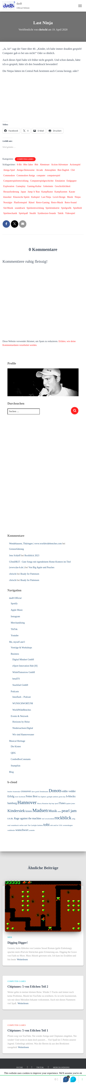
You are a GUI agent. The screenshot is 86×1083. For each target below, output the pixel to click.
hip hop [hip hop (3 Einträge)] (51, 803)
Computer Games (25, 159)
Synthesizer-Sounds (47, 213)
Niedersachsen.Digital (22, 728)
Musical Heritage (17, 741)
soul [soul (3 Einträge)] (8, 825)
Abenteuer (45, 164)
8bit (36, 164)
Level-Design (59, 197)
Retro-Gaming (43, 202)
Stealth (32, 213)
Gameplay (21, 186)
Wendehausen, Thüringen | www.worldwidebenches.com (35, 543)
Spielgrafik (66, 208)
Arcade (39, 170)
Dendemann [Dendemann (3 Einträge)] (44, 791)
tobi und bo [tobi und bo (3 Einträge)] (54, 825)
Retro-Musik (57, 202)
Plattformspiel (20, 202)
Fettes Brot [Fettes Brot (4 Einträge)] (32, 796)
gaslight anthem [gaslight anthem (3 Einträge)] (52, 797)
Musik (70, 197)
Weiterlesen (22, 959)
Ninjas (78, 197)
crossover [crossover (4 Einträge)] (26, 791)
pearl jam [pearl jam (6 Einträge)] (69, 811)
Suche (19, 1067)
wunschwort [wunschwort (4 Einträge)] (21, 830)
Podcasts (15, 691)
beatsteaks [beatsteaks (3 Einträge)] (16, 791)
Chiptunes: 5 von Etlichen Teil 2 (27, 986)
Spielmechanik (10, 213)
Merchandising (18, 623)
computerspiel (53, 175)
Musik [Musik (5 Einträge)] (52, 811)
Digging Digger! (17, 942)
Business (15, 654)
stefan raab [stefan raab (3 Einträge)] (23, 825)
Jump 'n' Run (34, 191)
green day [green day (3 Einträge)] (62, 797)
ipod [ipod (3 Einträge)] (56, 803)
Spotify (14, 603)
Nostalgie (7, 202)
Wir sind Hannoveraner (23, 734)
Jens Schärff (15, 555)
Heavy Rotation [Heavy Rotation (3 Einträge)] (42, 803)
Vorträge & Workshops (21, 647)
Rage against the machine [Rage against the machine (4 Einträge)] (27, 818)
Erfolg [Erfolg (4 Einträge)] (10, 796)
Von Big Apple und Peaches (41, 567)
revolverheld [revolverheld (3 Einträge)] (49, 819)
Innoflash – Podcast (21, 697)
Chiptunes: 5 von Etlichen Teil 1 (27, 1030)
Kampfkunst (47, 191)
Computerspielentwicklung (16, 181)
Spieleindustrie (52, 208)
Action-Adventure (59, 164)
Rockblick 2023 (32, 555)
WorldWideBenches (21, 710)
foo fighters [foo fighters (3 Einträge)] (42, 797)
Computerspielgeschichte (42, 181)
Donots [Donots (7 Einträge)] (55, 790)
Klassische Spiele (21, 197)
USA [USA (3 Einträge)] (60, 825)
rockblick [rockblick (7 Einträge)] (63, 817)
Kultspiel (35, 197)
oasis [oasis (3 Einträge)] (59, 811)
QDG (13, 753)
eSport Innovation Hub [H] (24, 666)
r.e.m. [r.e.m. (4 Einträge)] (10, 818)
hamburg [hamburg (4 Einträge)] (12, 803)
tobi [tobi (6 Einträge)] (46, 824)
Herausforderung (11, 191)
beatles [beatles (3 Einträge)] (9, 791)
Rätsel (31, 202)
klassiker (7, 197)
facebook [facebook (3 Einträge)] (22, 797)
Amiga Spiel (9, 170)
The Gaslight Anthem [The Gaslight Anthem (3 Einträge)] (35, 825)
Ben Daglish (63, 170)
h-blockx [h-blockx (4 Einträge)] (71, 796)
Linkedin (48, 1067)
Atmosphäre (50, 170)
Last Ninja (46, 197)
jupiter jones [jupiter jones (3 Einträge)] (70, 803)
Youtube (15, 635)
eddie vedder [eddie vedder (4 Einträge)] (69, 791)
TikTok (14, 629)
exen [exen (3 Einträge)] (16, 797)
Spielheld (77, 208)
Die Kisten (16, 746)
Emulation (60, 181)
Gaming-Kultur (34, 186)
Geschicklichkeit (62, 186)
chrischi (12, 574)
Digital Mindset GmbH (23, 659)
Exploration (8, 186)
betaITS (16, 678)
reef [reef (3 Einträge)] (43, 819)
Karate (72, 191)
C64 (73, 170)
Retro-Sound (71, 202)
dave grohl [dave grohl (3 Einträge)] (35, 791)
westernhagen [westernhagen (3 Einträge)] (68, 825)
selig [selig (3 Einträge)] (73, 819)
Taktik (60, 213)
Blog (11, 772)
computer (41, 175)
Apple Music (17, 610)
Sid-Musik (8, 208)
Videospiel (70, 213)
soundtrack (20, 208)
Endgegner (72, 181)
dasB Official (15, 598)
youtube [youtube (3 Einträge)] (32, 830)
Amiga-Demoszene (25, 170)
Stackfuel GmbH (20, 685)
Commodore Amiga (26, 175)
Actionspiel (75, 164)
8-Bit (19, 164)
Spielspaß (23, 213)
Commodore (9, 175)
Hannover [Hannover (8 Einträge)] (27, 802)
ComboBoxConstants (21, 759)
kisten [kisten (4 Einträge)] (29, 811)
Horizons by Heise (21, 722)
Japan (23, 191)
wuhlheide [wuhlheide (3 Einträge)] (11, 830)
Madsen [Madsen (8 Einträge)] (40, 810)
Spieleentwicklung (35, 208)
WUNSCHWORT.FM (22, 703)
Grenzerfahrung (16, 549)
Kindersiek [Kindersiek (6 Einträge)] (16, 811)
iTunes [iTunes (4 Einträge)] (62, 803)
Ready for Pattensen (29, 574)
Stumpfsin (15, 765)
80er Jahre (28, 164)
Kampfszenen (61, 191)
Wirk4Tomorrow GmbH (23, 672)
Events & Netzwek (19, 716)
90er (9, 937)
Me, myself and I (17, 642)
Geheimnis (48, 186)
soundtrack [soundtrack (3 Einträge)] (15, 825)
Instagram (15, 616)
